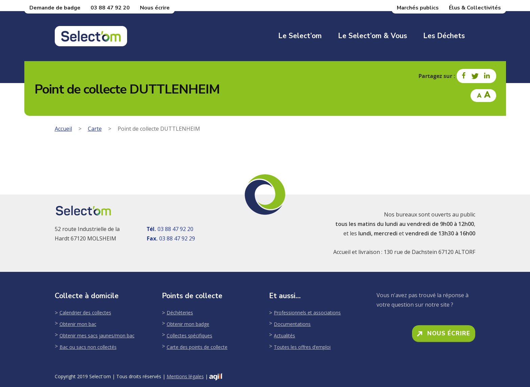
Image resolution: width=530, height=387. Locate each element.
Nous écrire (155, 7)
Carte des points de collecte (197, 347)
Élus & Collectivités (475, 7)
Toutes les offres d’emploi (302, 347)
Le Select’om (300, 36)
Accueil (63, 128)
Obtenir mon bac (77, 324)
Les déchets (444, 36)
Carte (95, 128)
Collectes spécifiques (189, 335)
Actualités (284, 335)
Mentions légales (185, 376)
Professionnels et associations (307, 312)
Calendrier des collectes (85, 312)
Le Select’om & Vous (372, 36)
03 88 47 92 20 (110, 7)
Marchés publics (418, 7)
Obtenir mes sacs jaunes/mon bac (97, 335)
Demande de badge (54, 7)
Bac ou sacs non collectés (88, 347)
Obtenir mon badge (188, 324)
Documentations (292, 324)
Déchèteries (180, 312)
